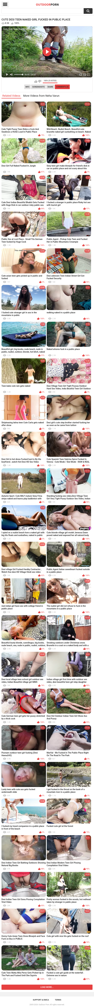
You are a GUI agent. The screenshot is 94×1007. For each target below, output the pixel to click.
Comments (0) (62, 87)
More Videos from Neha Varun (41, 95)
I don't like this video (39, 81)
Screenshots (38, 87)
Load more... (47, 987)
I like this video (35, 81)
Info (27, 87)
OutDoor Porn (44, 1005)
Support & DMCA (41, 1000)
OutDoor (47, 4)
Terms (58, 1000)
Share (50, 87)
